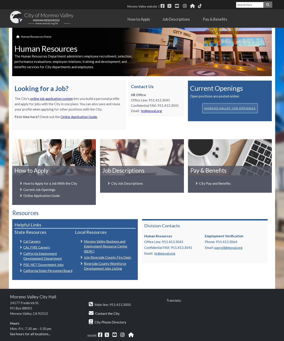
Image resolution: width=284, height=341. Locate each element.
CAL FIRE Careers (36, 247)
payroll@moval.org (228, 248)
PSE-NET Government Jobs (43, 265)
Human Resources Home (36, 36)
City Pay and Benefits (215, 183)
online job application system (51, 99)
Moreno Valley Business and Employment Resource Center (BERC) (106, 246)
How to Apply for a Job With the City (50, 183)
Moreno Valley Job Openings (230, 108)
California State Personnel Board (47, 271)
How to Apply (141, 19)
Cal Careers (32, 241)
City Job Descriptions (127, 183)
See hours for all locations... (30, 334)
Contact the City (107, 313)
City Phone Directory (110, 322)
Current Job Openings (39, 190)
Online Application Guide (79, 117)
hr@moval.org (151, 111)
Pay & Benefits (217, 19)
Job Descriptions (178, 19)
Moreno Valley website (142, 6)
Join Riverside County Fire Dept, (108, 257)
